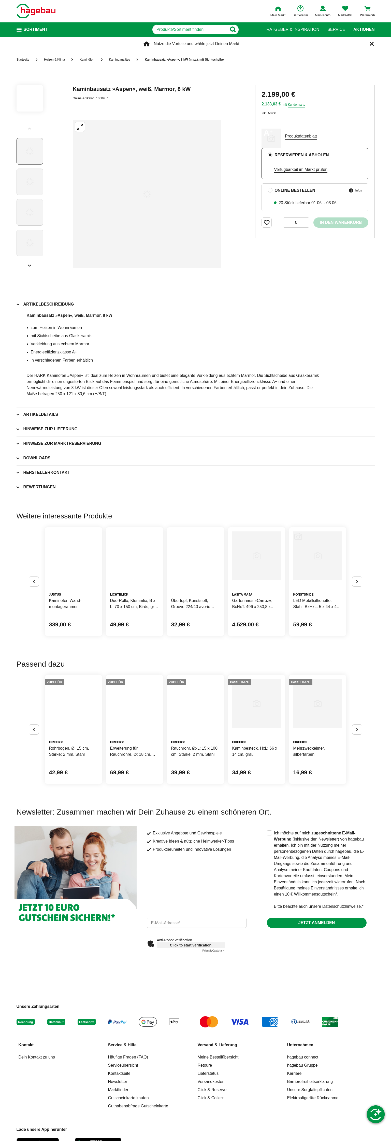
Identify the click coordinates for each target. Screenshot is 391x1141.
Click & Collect (211, 1098)
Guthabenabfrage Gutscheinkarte (138, 1106)
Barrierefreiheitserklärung (310, 1081)
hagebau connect (302, 1057)
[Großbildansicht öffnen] (147, 194)
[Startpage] (36, 11)
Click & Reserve (212, 1090)
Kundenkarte (296, 104)
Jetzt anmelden (316, 922)
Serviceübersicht (123, 1065)
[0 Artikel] (296, 222)
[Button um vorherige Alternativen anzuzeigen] (34, 581)
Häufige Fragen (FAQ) (128, 1057)
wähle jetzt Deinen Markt (217, 44)
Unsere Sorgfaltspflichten (310, 1090)
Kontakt (26, 1045)
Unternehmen (300, 1045)
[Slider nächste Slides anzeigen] (30, 263)
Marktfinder (118, 1090)
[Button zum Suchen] (248, 29)
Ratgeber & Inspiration (293, 30)
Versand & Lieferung (217, 1045)
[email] (196, 923)
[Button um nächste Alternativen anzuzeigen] (357, 581)
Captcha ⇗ (213, 950)
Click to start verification (190, 945)
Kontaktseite (119, 1073)
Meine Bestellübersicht (218, 1057)
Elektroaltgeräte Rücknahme (313, 1098)
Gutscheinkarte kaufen (128, 1098)
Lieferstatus (208, 1073)
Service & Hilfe (122, 1045)
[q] (190, 29)
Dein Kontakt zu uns (37, 1057)
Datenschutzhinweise (341, 906)
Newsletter (117, 1081)
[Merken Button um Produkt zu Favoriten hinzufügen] (267, 222)
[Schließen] (372, 44)
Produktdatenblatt (301, 136)
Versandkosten (211, 1081)
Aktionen (364, 30)
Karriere (294, 1073)
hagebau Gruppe (302, 1065)
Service (336, 30)
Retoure (205, 1065)
